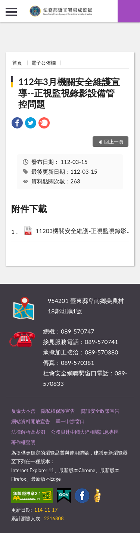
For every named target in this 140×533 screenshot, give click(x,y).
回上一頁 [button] (114, 142)
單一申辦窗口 (70, 421)
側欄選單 (11, 12)
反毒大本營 (23, 411)
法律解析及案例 (28, 432)
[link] (17, 123)
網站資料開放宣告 (30, 421)
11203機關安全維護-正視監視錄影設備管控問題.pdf (85, 231)
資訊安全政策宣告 (100, 411)
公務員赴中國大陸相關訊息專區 (85, 432)
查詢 (129, 11)
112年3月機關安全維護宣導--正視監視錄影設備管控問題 (69, 92)
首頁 (17, 63)
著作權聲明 (23, 442)
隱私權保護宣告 (58, 411)
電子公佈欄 (43, 63)
